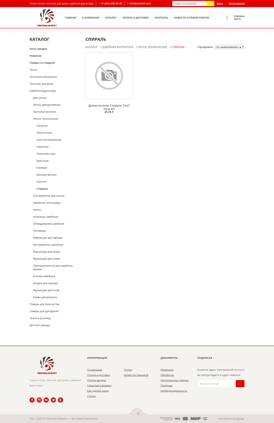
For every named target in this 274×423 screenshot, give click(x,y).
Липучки (42, 125)
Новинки (35, 55)
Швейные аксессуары (47, 202)
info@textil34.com (140, 3)
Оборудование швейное (48, 223)
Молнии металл (47, 174)
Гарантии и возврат (99, 385)
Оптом (128, 369)
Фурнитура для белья (46, 251)
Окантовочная (46, 153)
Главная (70, 17)
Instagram (37, 397)
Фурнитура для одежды (48, 237)
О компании (90, 17)
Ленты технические (45, 118)
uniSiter (240, 418)
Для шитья (40, 97)
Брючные (43, 160)
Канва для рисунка (45, 297)
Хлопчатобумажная (49, 139)
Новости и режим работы (191, 17)
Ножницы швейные (45, 216)
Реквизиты (167, 369)
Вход (220, 3)
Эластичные (44, 132)
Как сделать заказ (98, 390)
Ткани (33, 69)
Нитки (37, 209)
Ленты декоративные (46, 104)
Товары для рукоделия (44, 311)
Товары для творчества (44, 304)
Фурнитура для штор (46, 290)
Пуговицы (39, 230)
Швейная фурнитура (43, 90)
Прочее (41, 181)
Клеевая (42, 167)
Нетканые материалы (43, 76)
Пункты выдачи (96, 380)
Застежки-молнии (44, 111)
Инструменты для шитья (48, 195)
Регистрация (236, 3)
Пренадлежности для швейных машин (53, 267)
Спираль (42, 188)
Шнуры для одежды (45, 283)
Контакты (161, 17)
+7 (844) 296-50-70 (111, 3)
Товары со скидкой (42, 62)
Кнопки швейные (44, 276)
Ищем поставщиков (136, 375)
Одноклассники (58, 397)
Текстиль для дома (41, 83)
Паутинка (43, 146)
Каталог (111, 17)
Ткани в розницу (40, 318)
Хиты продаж (38, 48)
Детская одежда (40, 325)
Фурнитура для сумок (46, 258)
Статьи (91, 396)
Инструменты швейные (48, 244)
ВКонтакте (44, 397)
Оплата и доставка (135, 17)
